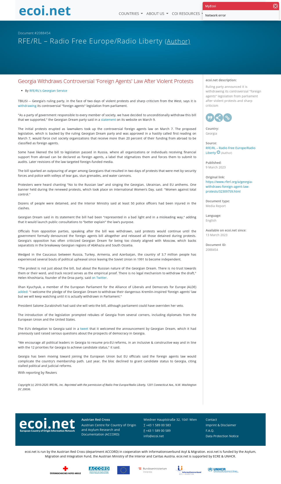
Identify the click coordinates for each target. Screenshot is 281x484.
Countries (129, 13)
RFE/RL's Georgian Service (48, 90)
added (22, 292)
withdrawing (27, 106)
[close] (275, 6)
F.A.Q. (210, 430)
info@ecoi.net (154, 436)
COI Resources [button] (186, 13)
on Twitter (99, 278)
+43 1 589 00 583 (158, 425)
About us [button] (155, 13)
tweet (84, 329)
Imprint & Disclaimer (221, 425)
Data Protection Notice (222, 436)
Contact (211, 419)
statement (108, 119)
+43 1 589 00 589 (158, 430)
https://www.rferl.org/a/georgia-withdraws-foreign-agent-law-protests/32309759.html (229, 186)
